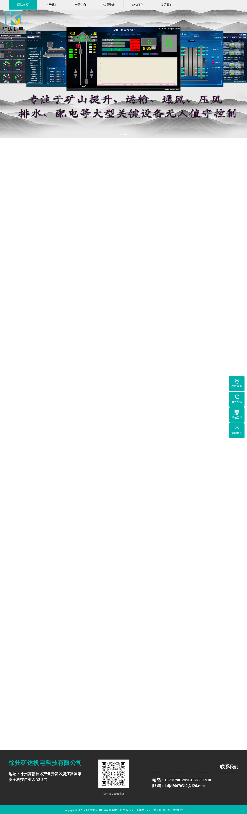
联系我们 (166, 4)
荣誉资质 (109, 4)
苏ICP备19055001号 (158, 810)
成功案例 (138, 4)
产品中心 (80, 4)
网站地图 (178, 810)
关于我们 (51, 4)
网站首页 (23, 4)
